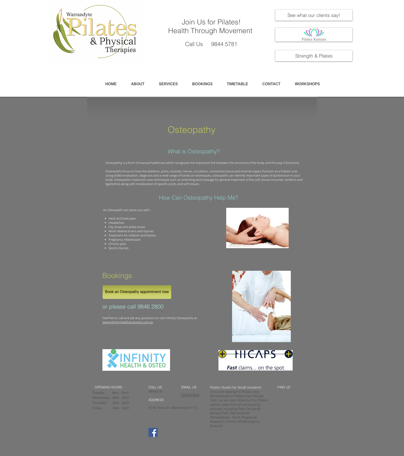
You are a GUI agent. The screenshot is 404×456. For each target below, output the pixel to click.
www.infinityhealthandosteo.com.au (127, 322)
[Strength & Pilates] (313, 55)
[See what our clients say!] (313, 15)
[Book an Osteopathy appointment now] (136, 292)
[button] (168, 84)
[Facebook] (153, 432)
